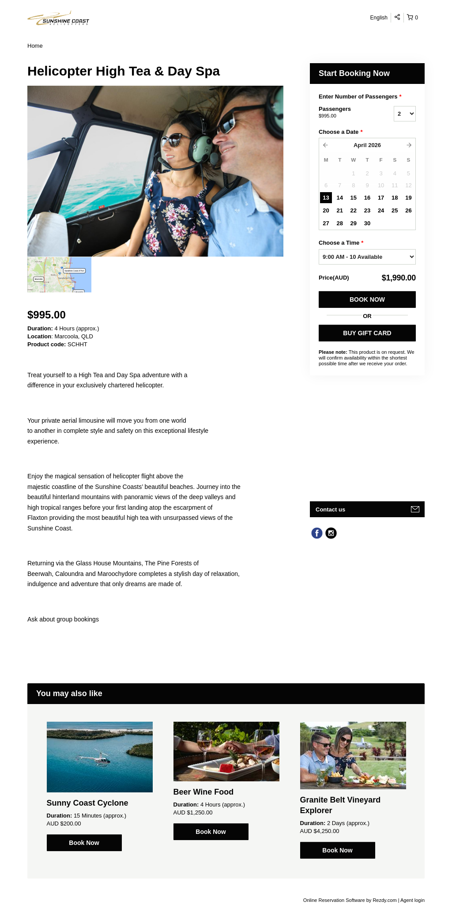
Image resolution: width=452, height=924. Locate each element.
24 (381, 210)
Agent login (412, 900)
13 (326, 197)
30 (367, 223)
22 (353, 210)
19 (408, 197)
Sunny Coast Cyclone (87, 803)
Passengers (345, 113)
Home (35, 45)
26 (408, 210)
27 (326, 223)
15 (353, 197)
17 (381, 197)
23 (367, 210)
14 (339, 197)
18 (395, 197)
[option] (59, 274)
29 (353, 223)
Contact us (330, 509)
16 (367, 197)
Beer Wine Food (203, 792)
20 (326, 210)
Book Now (367, 299)
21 (339, 210)
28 (339, 223)
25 (395, 210)
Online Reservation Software (334, 900)
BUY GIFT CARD (367, 333)
